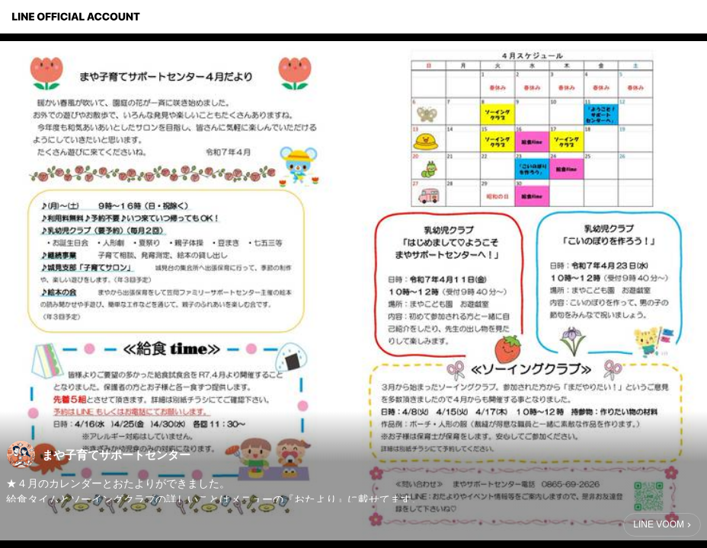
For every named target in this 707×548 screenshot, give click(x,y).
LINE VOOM (658, 524)
